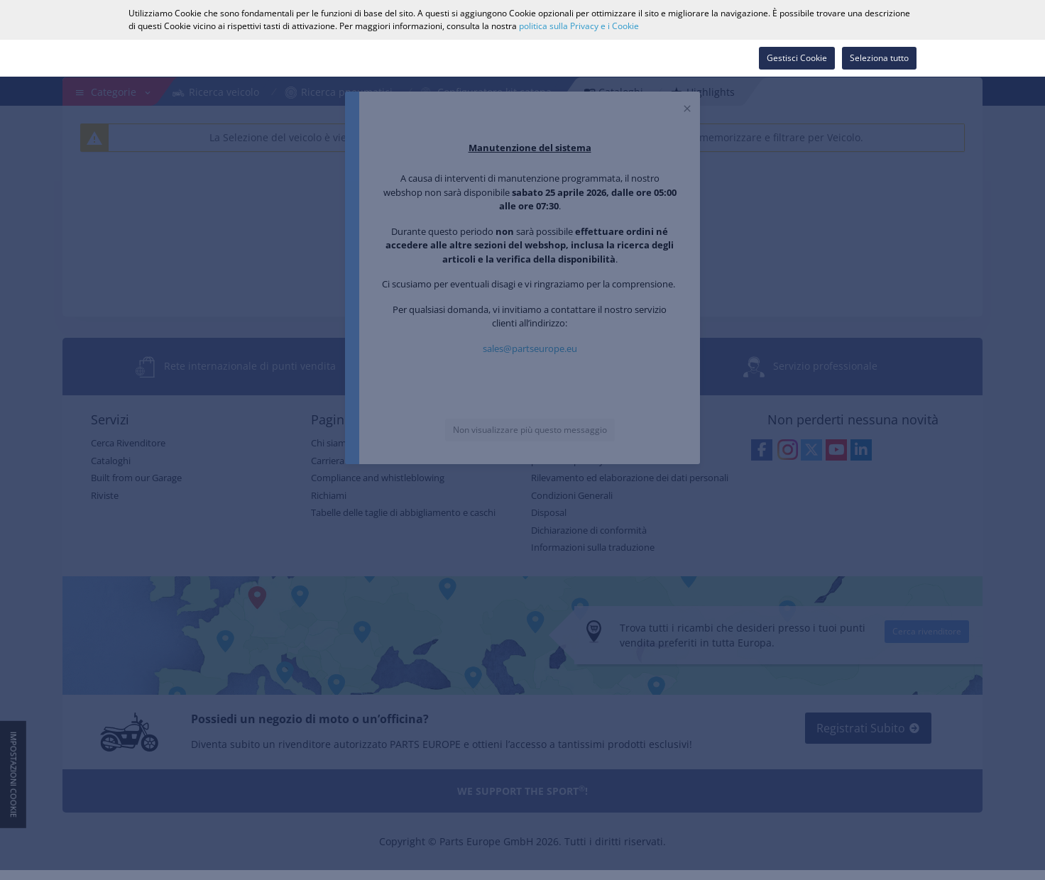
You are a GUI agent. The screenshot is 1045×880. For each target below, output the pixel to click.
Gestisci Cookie (797, 58)
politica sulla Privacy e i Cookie (579, 26)
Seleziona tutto (879, 58)
